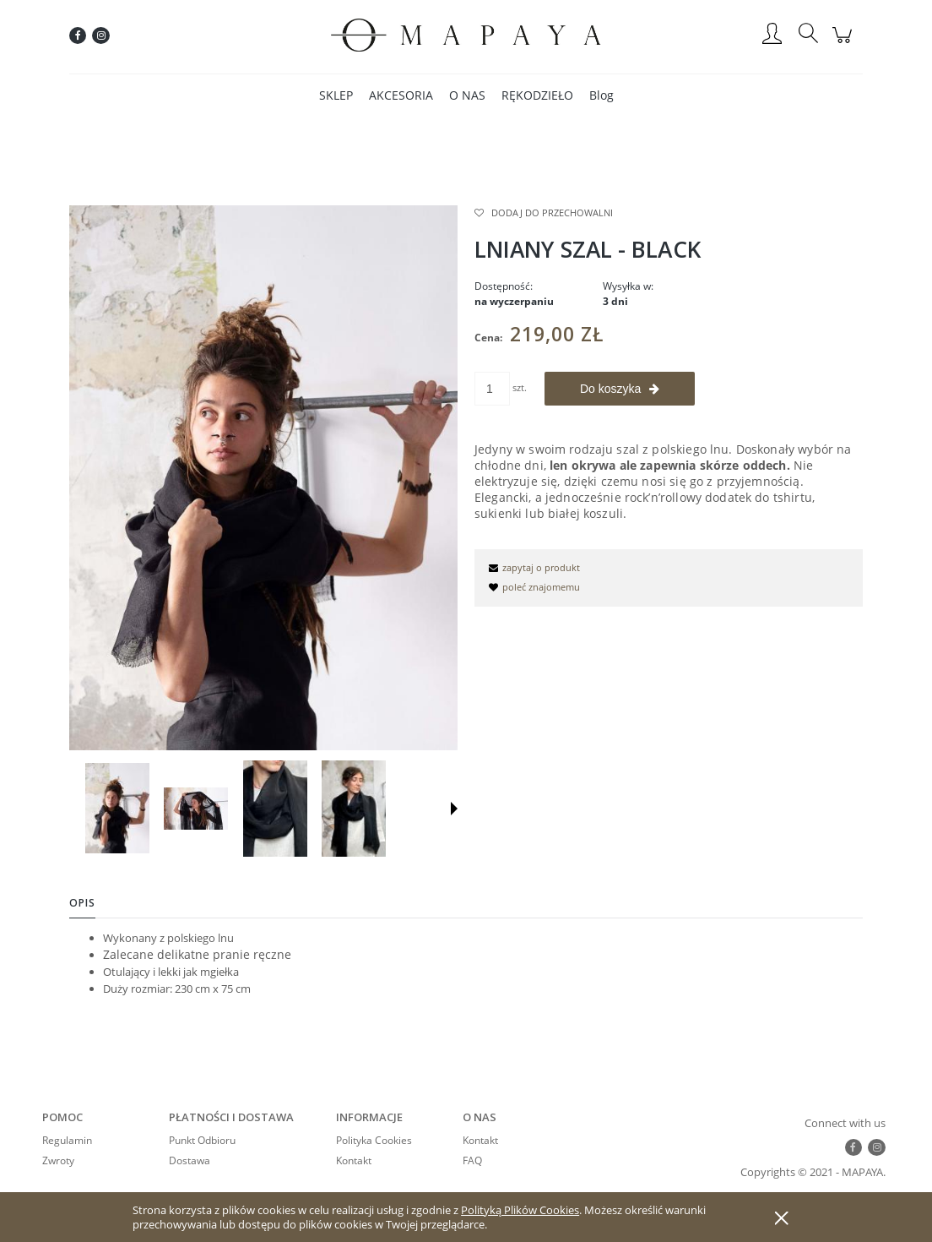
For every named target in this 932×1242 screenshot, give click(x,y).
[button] (454, 808)
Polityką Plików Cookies (520, 1209)
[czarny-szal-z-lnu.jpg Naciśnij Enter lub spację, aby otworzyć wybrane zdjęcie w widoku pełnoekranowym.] (263, 477)
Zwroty (58, 1160)
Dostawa (189, 1160)
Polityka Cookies (374, 1140)
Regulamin (67, 1140)
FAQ (472, 1160)
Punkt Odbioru (202, 1140)
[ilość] (492, 389)
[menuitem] (336, 95)
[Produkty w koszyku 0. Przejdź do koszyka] (844, 44)
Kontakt (353, 1160)
